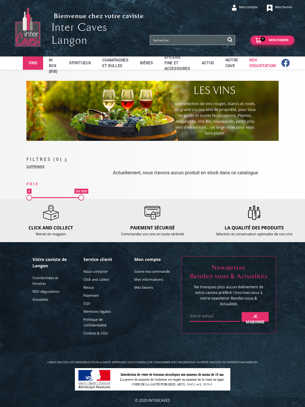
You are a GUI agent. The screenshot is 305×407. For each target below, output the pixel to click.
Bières (146, 63)
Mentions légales (97, 311)
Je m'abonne (255, 318)
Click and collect (96, 279)
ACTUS (208, 63)
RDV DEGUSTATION (262, 63)
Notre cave (231, 63)
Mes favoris (143, 287)
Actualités (40, 299)
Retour (88, 287)
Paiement (91, 295)
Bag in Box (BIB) (53, 63)
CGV (86, 303)
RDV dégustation (46, 291)
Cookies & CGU (95, 333)
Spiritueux (80, 63)
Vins (32, 63)
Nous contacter (95, 271)
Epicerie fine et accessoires (177, 63)
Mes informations (148, 279)
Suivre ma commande (152, 271)
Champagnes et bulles (115, 63)
